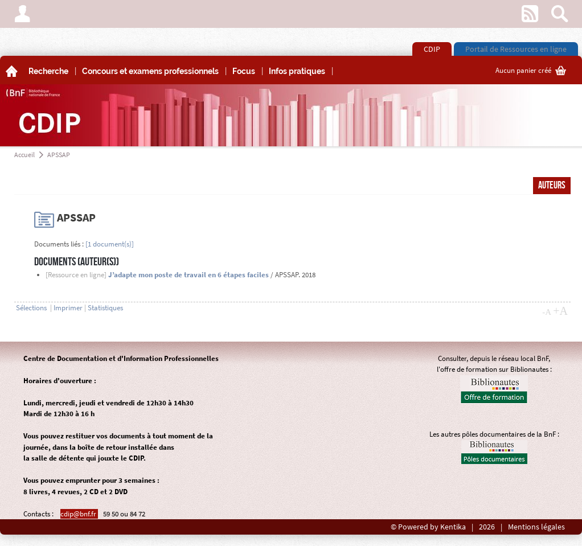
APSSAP (58, 154)
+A (560, 311)
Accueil (24, 154)
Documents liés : (59, 244)
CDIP (432, 49)
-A (546, 312)
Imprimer (68, 308)
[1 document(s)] (109, 244)
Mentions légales (536, 527)
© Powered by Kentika (428, 527)
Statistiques (105, 308)
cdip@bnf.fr (79, 514)
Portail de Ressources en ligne (516, 49)
